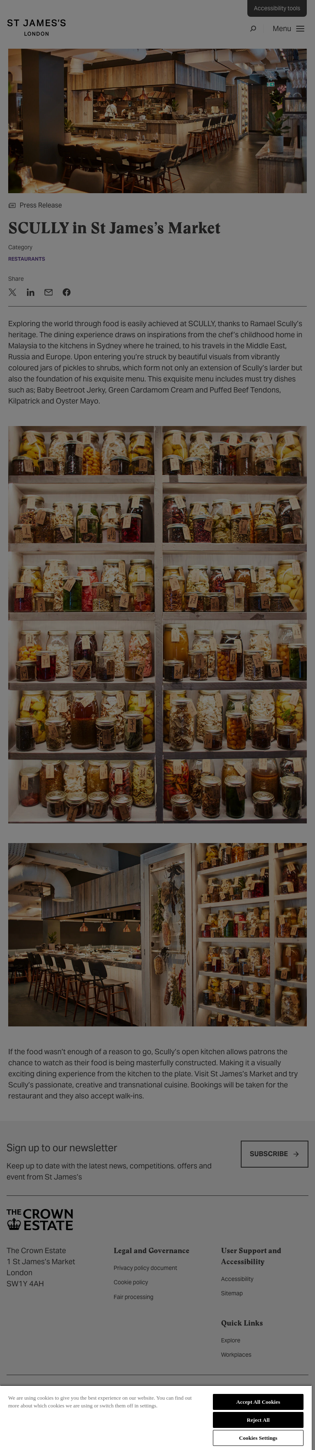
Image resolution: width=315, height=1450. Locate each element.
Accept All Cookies (258, 1402)
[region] (156, 1417)
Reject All (258, 1420)
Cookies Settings (258, 1438)
